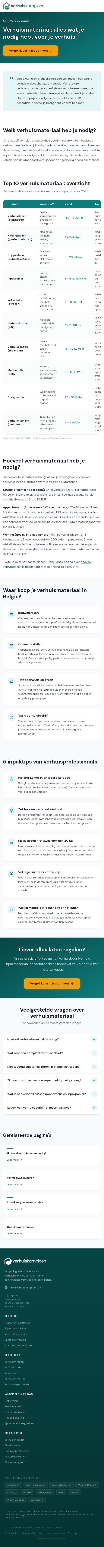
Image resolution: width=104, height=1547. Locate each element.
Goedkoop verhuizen (17, 1451)
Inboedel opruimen (15, 1412)
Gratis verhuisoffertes (17, 1323)
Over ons (39, 1527)
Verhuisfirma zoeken (16, 1334)
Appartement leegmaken (19, 1423)
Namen (74, 1492)
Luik (61, 1492)
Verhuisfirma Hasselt (83, 1514)
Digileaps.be (60, 1538)
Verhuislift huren (14, 1361)
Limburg (11, 1492)
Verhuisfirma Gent (22, 1511)
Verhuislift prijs (13, 1367)
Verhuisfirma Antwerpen (45, 1511)
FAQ (49, 1527)
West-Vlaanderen (61, 1484)
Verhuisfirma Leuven (37, 1514)
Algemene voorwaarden (52, 1533)
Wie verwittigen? (14, 1462)
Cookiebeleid (29, 1533)
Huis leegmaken (14, 1406)
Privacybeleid (12, 1533)
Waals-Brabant (15, 1499)
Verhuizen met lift (15, 1378)
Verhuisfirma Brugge (15, 1514)
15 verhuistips (12, 1445)
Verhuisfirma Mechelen (60, 1514)
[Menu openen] (97, 6)
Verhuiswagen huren (17, 1384)
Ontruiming (11, 1400)
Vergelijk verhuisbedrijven (30, 51)
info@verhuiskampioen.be (23, 1287)
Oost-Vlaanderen (35, 1484)
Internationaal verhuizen (19, 1345)
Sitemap (72, 1533)
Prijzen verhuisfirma (16, 1328)
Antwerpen (13, 1484)
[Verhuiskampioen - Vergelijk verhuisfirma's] (23, 6)
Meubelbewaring (14, 1417)
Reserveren (11, 1373)
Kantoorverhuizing (15, 1339)
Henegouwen (45, 1492)
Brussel (27, 1492)
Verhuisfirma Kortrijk (16, 1517)
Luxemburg (37, 1499)
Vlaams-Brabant (87, 1484)
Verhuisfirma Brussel (68, 1511)
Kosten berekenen (15, 1456)
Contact (59, 1527)
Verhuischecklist (14, 1439)
